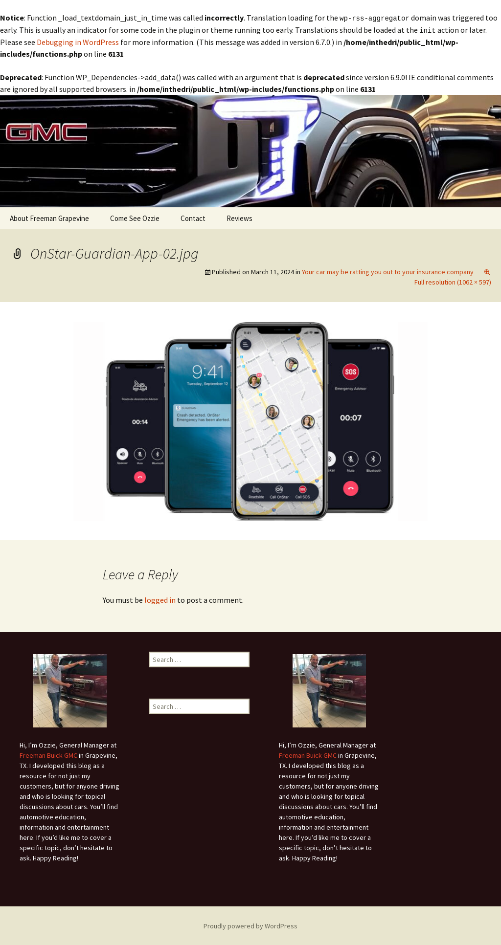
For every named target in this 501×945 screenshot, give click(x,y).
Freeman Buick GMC (48, 754)
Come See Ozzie (134, 217)
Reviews (239, 217)
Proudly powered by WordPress (250, 925)
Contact (193, 217)
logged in (160, 599)
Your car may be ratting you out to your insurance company (388, 270)
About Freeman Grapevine (49, 217)
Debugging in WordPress (78, 41)
